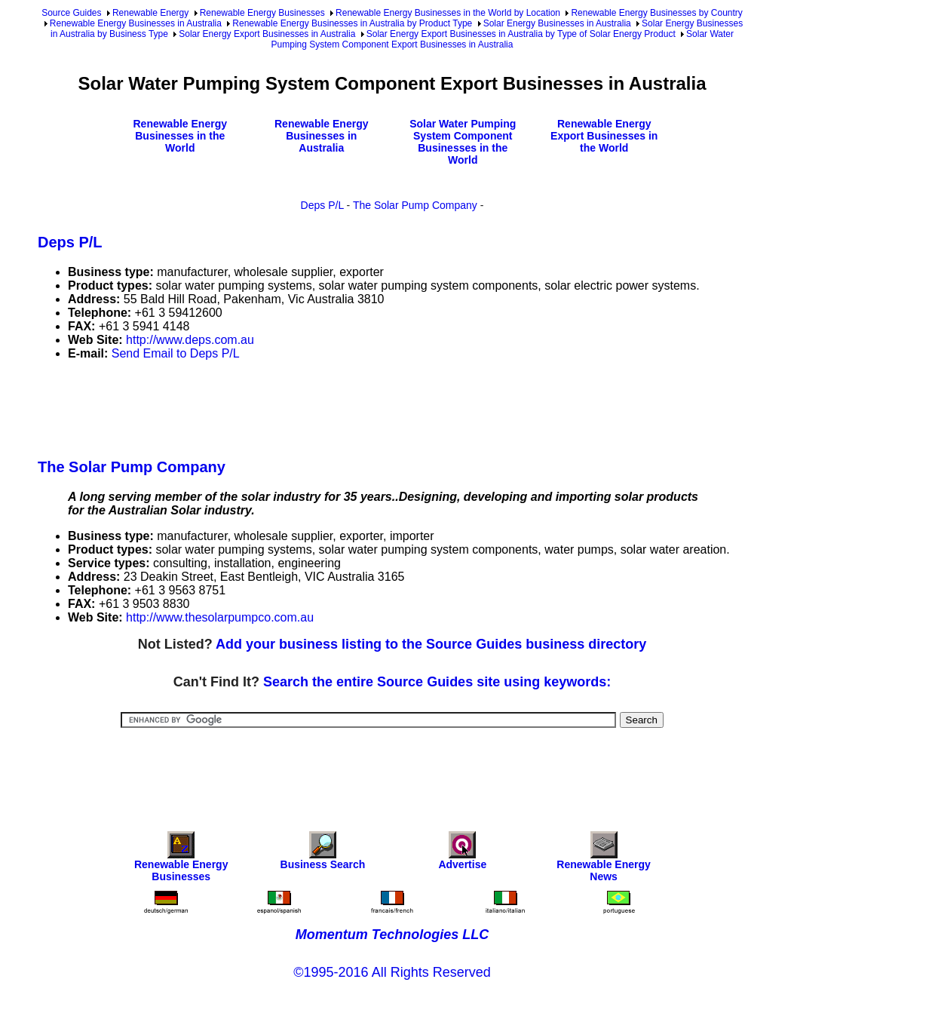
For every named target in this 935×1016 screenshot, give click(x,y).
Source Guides (71, 13)
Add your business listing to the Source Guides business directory (431, 644)
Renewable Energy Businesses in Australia (136, 23)
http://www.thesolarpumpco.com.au (220, 617)
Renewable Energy (150, 13)
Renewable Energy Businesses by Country (656, 13)
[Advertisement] (312, 406)
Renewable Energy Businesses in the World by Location (448, 13)
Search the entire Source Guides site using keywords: (437, 681)
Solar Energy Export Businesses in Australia (267, 34)
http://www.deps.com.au (190, 339)
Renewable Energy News (603, 860)
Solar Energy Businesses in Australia (557, 23)
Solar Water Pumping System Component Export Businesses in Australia (502, 39)
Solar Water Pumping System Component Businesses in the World (462, 142)
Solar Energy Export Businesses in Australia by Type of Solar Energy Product (521, 34)
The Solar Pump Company (415, 205)
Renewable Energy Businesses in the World (180, 136)
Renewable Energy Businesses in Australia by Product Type (352, 23)
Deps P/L (322, 205)
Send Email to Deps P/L (176, 353)
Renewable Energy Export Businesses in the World (604, 136)
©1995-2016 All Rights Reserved (391, 972)
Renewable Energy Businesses (262, 13)
